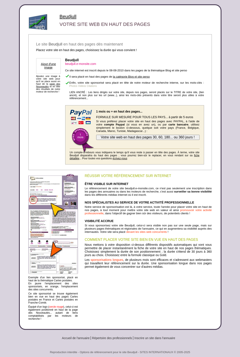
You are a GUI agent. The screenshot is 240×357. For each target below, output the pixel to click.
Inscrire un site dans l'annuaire (154, 338)
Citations (92, 86)
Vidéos (82, 86)
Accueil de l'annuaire (76, 338)
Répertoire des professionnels (112, 338)
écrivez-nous (120, 158)
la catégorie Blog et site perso (131, 76)
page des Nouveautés (48, 85)
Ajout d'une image (48, 65)
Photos (73, 86)
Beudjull (68, 16)
